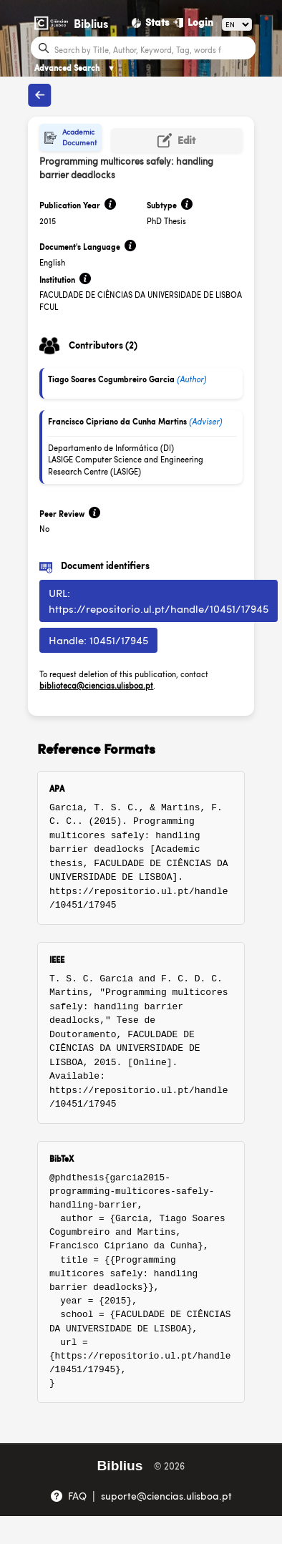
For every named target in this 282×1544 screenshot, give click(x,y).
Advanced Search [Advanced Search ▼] (74, 67)
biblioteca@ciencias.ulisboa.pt (96, 685)
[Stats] (151, 22)
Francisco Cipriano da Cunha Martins (117, 421)
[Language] (237, 24)
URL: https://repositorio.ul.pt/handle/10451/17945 (158, 600)
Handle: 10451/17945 (98, 639)
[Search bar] (153, 49)
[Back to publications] (39, 95)
